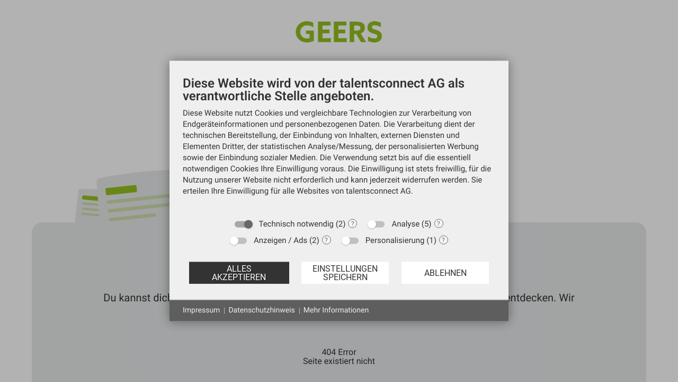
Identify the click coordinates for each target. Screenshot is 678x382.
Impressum (201, 310)
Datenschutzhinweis (261, 310)
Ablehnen (445, 272)
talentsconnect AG (378, 191)
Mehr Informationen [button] (336, 310)
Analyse (405, 224)
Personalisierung (395, 240)
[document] (339, 144)
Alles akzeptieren (239, 272)
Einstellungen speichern (345, 272)
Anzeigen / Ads (280, 240)
